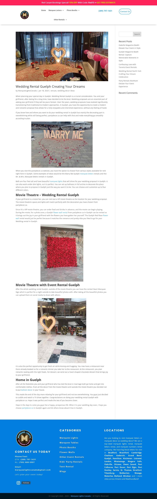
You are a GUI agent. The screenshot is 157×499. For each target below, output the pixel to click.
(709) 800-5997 (27, 462)
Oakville (108, 464)
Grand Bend (135, 455)
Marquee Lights (69, 438)
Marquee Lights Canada (81, 496)
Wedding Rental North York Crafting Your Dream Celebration (130, 74)
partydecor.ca (27, 408)
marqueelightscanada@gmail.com (33, 470)
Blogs (63, 471)
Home (43, 10)
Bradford (112, 452)
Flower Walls (67, 452)
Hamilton (117, 458)
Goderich (120, 455)
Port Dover (120, 467)
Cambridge (136, 452)
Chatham (108, 455)
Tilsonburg (109, 473)
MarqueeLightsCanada (27, 91)
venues (54, 91)
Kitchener (127, 458)
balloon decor (26, 390)
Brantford (124, 452)
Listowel (138, 458)
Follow (26, 483)
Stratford (137, 470)
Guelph (107, 458)
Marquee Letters (55, 10)
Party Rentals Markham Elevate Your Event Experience (128, 84)
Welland (118, 476)
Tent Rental (67, 466)
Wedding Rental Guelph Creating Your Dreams (50, 86)
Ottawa (117, 464)
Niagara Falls (135, 461)
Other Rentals (59, 20)
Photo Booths (72, 10)
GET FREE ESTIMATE (106, 2)
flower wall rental (60, 212)
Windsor (127, 476)
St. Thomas (126, 470)
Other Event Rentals (72, 457)
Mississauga (119, 461)
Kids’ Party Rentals (71, 461)
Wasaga (138, 473)
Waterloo (108, 476)
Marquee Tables (69, 442)
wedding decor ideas (66, 91)
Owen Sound (129, 464)
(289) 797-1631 (105, 11)
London (107, 461)
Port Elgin (132, 467)
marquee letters (86, 174)
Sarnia (116, 470)
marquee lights (56, 181)
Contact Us (125, 11)
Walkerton (124, 473)
